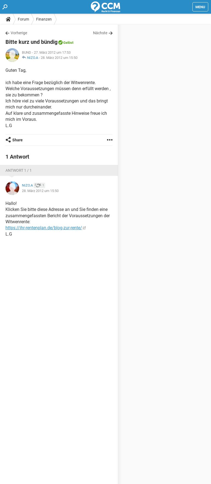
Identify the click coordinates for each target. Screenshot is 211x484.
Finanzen (44, 19)
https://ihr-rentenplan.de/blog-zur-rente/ (43, 227)
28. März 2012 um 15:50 (59, 58)
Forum (23, 19)
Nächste (100, 33)
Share (17, 140)
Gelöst (68, 43)
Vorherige (19, 33)
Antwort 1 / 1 (18, 170)
